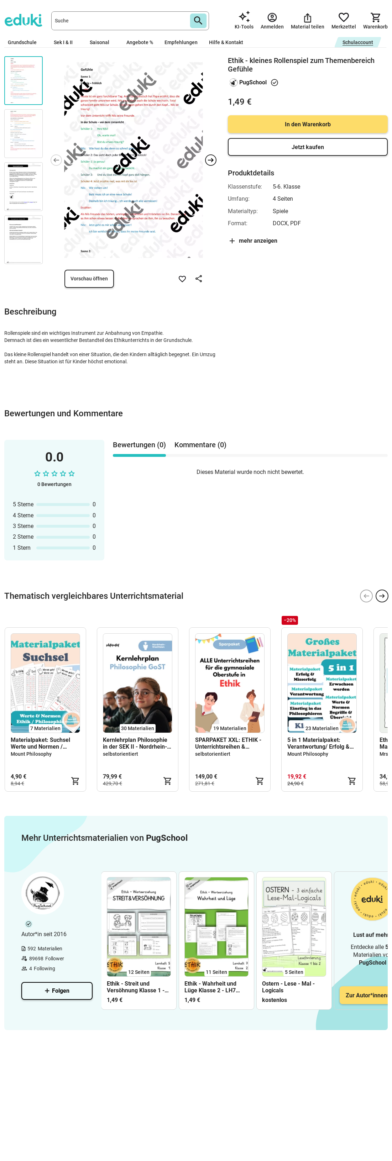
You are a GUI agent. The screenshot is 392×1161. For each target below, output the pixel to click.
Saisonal (102, 42)
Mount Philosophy (31, 754)
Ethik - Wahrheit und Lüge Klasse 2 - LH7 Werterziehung (210, 987)
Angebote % (139, 42)
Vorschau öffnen (89, 278)
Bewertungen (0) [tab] (139, 444)
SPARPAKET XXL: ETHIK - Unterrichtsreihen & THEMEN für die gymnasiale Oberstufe (228, 743)
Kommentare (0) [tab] (200, 444)
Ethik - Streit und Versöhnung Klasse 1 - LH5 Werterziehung (135, 987)
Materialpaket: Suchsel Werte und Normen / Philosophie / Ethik (40, 743)
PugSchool (253, 82)
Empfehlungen (181, 42)
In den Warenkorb (308, 124)
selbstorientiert (120, 754)
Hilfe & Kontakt (226, 42)
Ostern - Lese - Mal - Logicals (288, 987)
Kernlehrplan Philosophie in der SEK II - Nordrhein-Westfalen (135, 743)
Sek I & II (66, 42)
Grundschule (25, 42)
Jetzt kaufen (308, 147)
